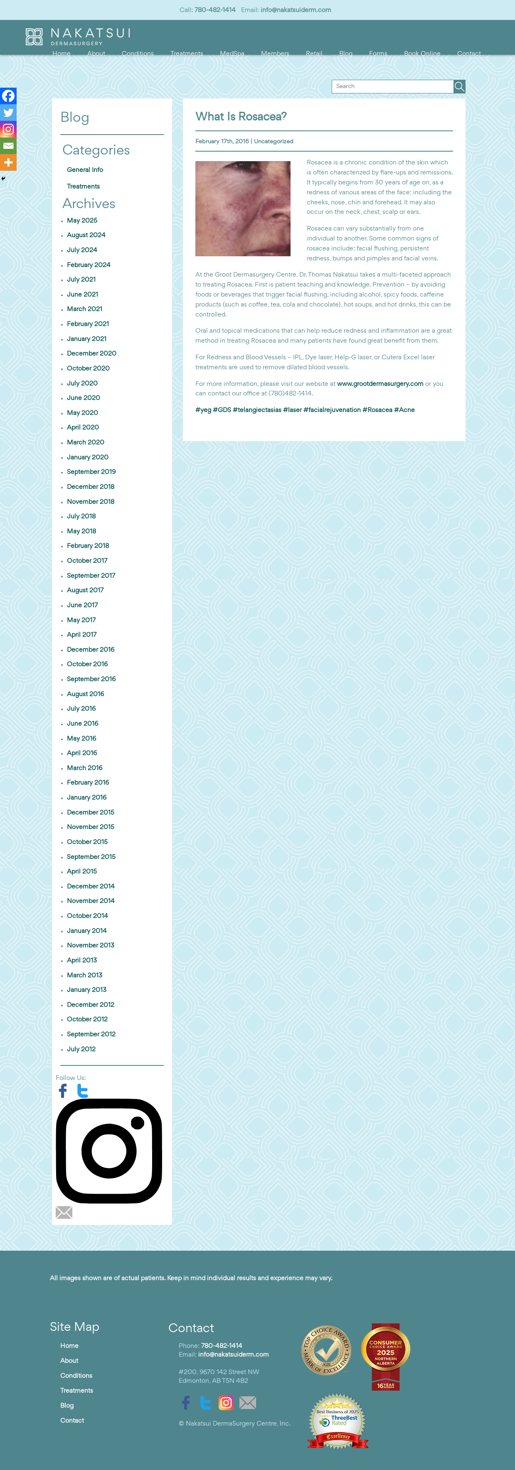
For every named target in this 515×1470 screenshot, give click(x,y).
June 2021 (82, 295)
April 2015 (82, 872)
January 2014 (87, 931)
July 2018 (81, 517)
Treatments (186, 54)
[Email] (8, 145)
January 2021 (86, 339)
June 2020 (83, 398)
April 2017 (81, 635)
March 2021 (84, 309)
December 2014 (91, 887)
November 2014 (91, 901)
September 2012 (91, 1035)
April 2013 (82, 961)
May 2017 (81, 620)
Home (61, 54)
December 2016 (90, 650)
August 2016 (85, 694)
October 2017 (87, 561)
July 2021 (81, 280)
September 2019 (91, 472)
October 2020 (88, 369)
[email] (66, 1212)
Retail (314, 54)
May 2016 (81, 739)
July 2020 (82, 384)
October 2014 (87, 916)
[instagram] (112, 1151)
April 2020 (83, 428)
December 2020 (91, 354)
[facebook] (66, 1090)
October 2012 (87, 1020)
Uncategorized (273, 142)
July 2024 (82, 250)
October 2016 (87, 665)
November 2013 (90, 946)
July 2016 (81, 709)
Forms (378, 54)
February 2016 (88, 783)
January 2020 (87, 458)
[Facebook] (8, 96)
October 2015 (87, 842)
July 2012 (81, 1050)
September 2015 (91, 857)
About (96, 54)
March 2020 (85, 443)
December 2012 (90, 1005)
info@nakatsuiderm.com (296, 10)
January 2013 (86, 990)
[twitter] (85, 1090)
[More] (8, 162)
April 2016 (82, 753)
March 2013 (84, 976)
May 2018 (81, 532)
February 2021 (88, 324)
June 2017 (82, 606)
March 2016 (84, 768)
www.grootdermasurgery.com (380, 384)
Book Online (422, 54)
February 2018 (88, 546)
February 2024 (89, 265)
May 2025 (82, 221)
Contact (469, 54)
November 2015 (90, 827)
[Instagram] (8, 129)
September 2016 (91, 679)
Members (275, 54)
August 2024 (86, 235)
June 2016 (82, 724)
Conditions (138, 54)
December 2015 (90, 813)
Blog (345, 54)
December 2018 (90, 487)
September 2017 (91, 576)
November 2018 (90, 502)
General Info (85, 170)
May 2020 (82, 413)
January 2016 (86, 798)
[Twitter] (8, 112)
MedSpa (232, 54)
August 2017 (85, 591)
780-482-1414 (215, 10)
